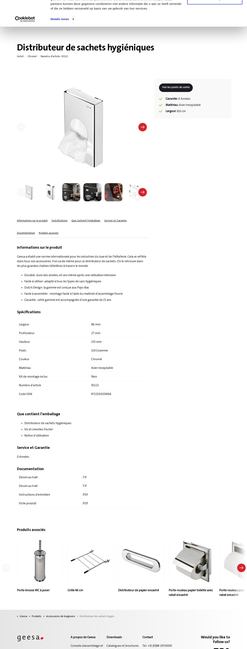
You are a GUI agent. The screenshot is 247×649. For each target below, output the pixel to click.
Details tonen (60, 43)
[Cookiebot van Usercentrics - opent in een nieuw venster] (25, 43)
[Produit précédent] (6, 568)
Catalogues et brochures (123, 645)
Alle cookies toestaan (215, 10)
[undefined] (21, 192)
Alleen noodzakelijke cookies (215, 23)
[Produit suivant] (241, 568)
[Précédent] (21, 127)
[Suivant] (142, 127)
